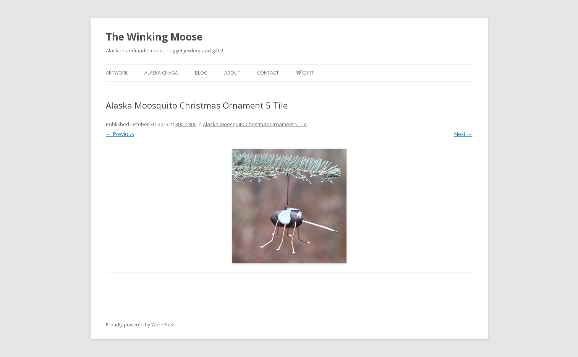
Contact (268, 73)
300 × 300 (185, 124)
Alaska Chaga (161, 73)
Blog (201, 73)
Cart (305, 73)
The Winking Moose (154, 37)
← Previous (120, 134)
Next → (463, 134)
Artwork (117, 73)
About (232, 73)
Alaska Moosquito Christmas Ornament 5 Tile (255, 124)
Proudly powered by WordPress (140, 324)
